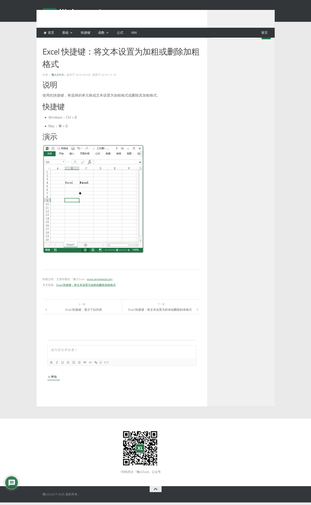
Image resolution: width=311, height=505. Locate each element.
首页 (51, 32)
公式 (120, 32)
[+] (106, 372)
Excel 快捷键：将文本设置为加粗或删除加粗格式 (86, 295)
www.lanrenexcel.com (100, 289)
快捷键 (85, 32)
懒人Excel (58, 84)
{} (101, 372)
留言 (264, 32)
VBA (134, 32)
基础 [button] (65, 32)
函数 (101, 32)
